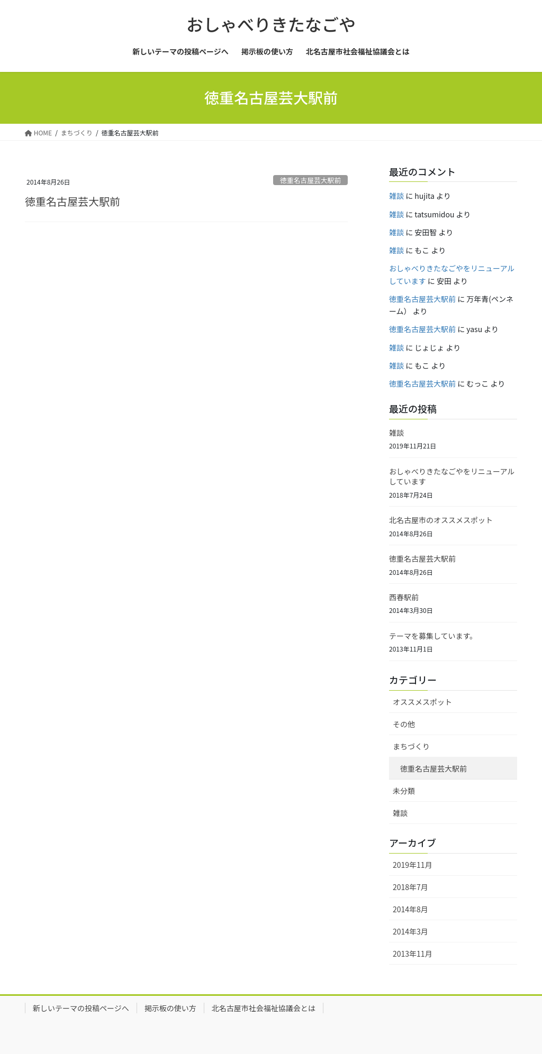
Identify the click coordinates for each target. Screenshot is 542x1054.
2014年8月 (410, 909)
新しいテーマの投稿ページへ (81, 1008)
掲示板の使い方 (170, 1008)
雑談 (396, 195)
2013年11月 (412, 953)
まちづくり (411, 746)
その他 (404, 724)
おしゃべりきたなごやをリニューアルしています (451, 476)
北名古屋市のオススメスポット (441, 520)
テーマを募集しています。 (433, 635)
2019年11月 (412, 864)
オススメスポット (422, 701)
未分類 (404, 790)
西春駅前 (404, 597)
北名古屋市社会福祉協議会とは (263, 1008)
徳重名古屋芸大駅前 (310, 180)
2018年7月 (410, 887)
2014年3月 (410, 931)
